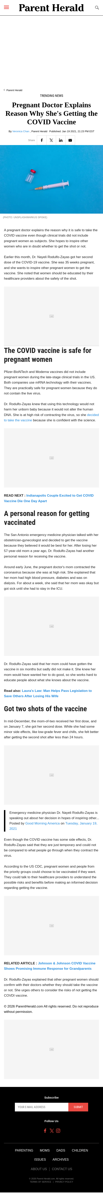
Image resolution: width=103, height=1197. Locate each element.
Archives (60, 1159)
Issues (40, 1159)
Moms (45, 1150)
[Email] (70, 140)
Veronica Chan (21, 131)
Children (80, 1150)
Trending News (51, 96)
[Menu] (6, 7)
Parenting (24, 1150)
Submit (78, 1107)
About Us (39, 1169)
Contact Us (62, 1169)
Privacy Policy (64, 1182)
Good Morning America (42, 823)
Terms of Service (40, 1182)
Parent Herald (14, 90)
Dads (60, 1150)
